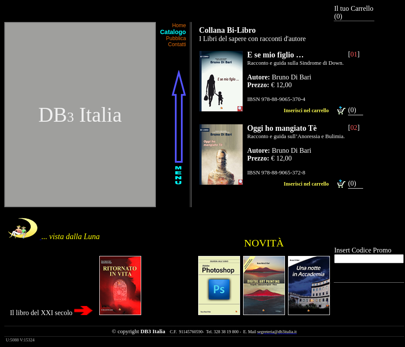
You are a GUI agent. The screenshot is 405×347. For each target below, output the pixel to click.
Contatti (177, 44)
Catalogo (173, 31)
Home (179, 25)
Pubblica (176, 38)
